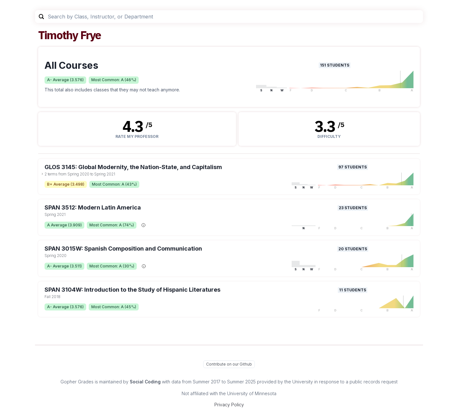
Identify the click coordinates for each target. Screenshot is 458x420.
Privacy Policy (229, 404)
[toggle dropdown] (42, 174)
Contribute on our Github (229, 364)
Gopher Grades (77, 381)
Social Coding (145, 381)
